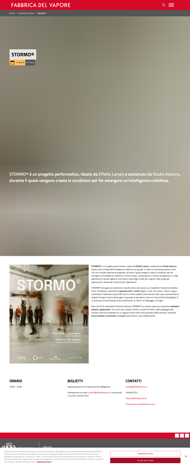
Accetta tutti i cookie (145, 462)
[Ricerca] (163, 5)
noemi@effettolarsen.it (136, 386)
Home (12, 13)
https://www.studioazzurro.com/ (140, 404)
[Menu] (171, 5)
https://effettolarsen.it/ (136, 398)
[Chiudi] (186, 458)
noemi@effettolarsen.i (99, 392)
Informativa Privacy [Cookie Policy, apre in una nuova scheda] (44, 463)
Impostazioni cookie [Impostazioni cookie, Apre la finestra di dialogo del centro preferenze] (145, 455)
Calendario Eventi (26, 13)
